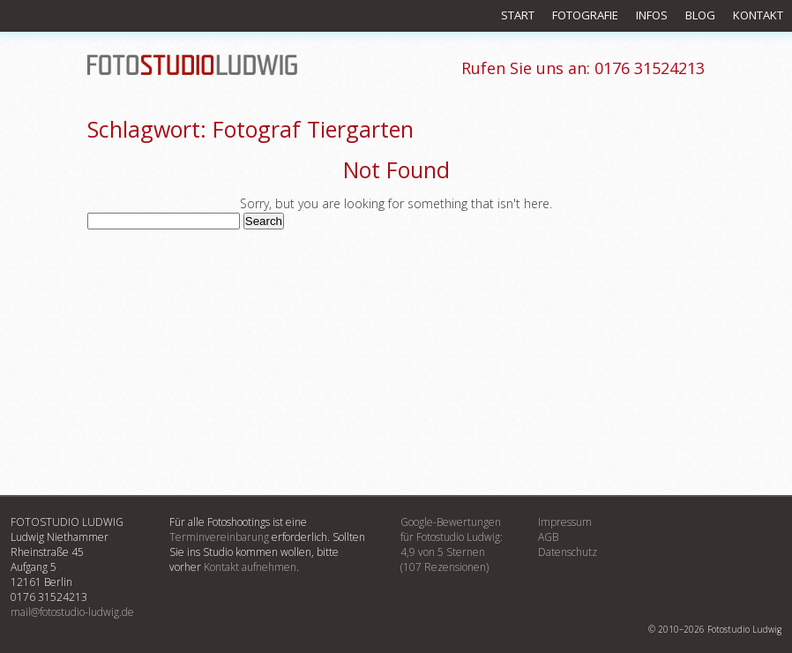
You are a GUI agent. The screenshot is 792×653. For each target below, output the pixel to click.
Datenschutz (567, 551)
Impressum (565, 521)
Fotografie (585, 15)
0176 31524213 (583, 68)
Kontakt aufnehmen (250, 566)
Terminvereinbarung (219, 536)
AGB (548, 536)
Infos (652, 15)
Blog (700, 15)
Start (517, 15)
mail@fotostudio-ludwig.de (72, 611)
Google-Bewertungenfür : (451, 544)
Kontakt (758, 15)
